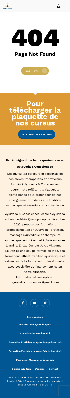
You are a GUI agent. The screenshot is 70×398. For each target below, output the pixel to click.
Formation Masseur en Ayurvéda (35, 360)
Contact (53, 369)
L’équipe (40, 369)
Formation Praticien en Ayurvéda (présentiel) (35, 342)
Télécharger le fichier (36, 134)
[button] (65, 6)
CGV (20, 381)
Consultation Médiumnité (35, 333)
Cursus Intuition (21, 369)
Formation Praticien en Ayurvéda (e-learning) (35, 351)
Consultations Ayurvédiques (34, 324)
